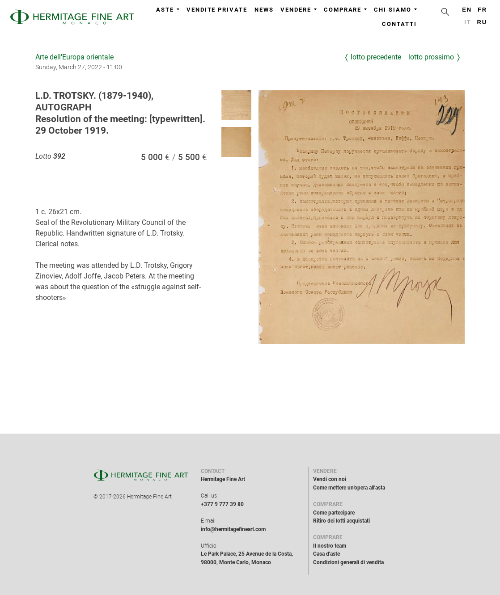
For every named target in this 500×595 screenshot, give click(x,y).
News (264, 9)
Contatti (399, 24)
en (467, 9)
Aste (167, 9)
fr (482, 9)
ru (482, 22)
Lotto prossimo (431, 57)
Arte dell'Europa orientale (74, 57)
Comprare (345, 9)
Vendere (298, 9)
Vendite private (216, 9)
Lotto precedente (376, 57)
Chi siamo (395, 9)
